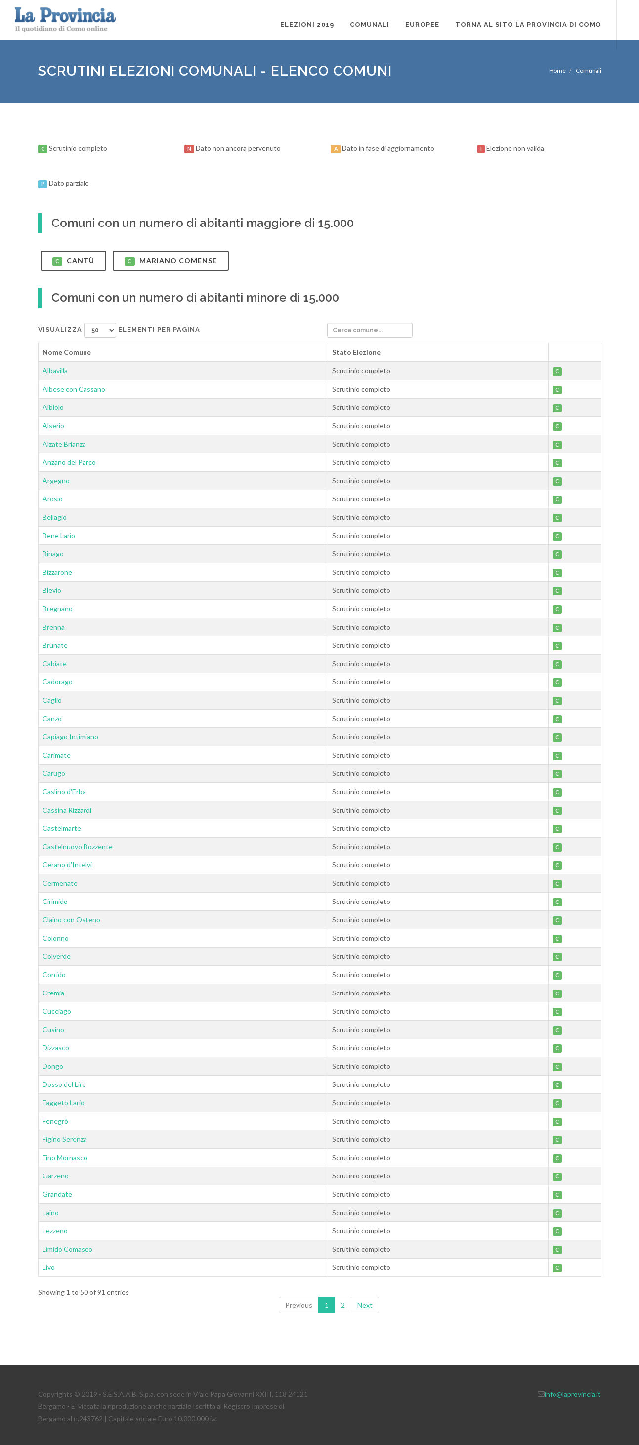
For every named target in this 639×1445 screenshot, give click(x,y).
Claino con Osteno (71, 919)
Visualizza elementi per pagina (119, 330)
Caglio (52, 700)
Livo (49, 1267)
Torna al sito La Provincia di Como (528, 24)
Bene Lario (59, 535)
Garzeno (56, 1176)
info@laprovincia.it (573, 1394)
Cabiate (55, 663)
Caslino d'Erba (64, 791)
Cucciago (57, 1011)
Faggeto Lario (64, 1102)
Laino (51, 1212)
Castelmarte (62, 828)
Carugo (54, 773)
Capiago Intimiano (70, 736)
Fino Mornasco (65, 1157)
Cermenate (60, 883)
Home (557, 70)
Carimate (57, 755)
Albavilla (55, 370)
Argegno (56, 480)
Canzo (52, 718)
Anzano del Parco (69, 462)
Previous (298, 1305)
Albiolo (53, 407)
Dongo (53, 1066)
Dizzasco (56, 1047)
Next (365, 1305)
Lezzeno (55, 1230)
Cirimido (55, 901)
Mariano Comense (171, 261)
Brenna (54, 627)
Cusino (53, 1029)
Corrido (54, 974)
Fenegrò (55, 1121)
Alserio (53, 425)
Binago (53, 553)
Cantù (73, 261)
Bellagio (55, 517)
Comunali (369, 24)
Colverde (57, 956)
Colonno (56, 938)
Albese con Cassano (74, 389)
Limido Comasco (67, 1249)
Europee (422, 24)
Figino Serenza (65, 1139)
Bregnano (58, 608)
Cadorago (58, 681)
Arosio (53, 499)
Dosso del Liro (64, 1084)
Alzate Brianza (64, 444)
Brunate (55, 645)
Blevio (52, 590)
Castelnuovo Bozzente (78, 846)
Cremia (53, 993)
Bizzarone (57, 572)
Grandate (57, 1194)
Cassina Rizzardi (67, 810)
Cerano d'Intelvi (67, 864)
